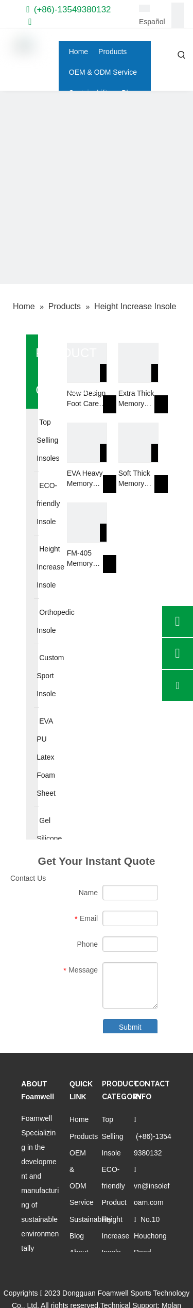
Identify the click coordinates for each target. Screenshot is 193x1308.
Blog (76, 1236)
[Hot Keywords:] (181, 55)
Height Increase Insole (116, 1235)
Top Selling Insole (113, 1135)
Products (83, 1136)
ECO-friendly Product (114, 1185)
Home (79, 1119)
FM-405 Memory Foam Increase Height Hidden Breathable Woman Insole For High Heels (84, 558)
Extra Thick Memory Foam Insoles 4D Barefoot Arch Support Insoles (136, 399)
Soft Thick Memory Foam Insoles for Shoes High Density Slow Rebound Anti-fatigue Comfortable (137, 479)
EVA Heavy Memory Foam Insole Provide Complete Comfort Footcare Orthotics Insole (87, 479)
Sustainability (90, 1219)
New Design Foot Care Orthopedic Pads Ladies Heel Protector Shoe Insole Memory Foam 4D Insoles (87, 399)
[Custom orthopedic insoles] (96, 187)
